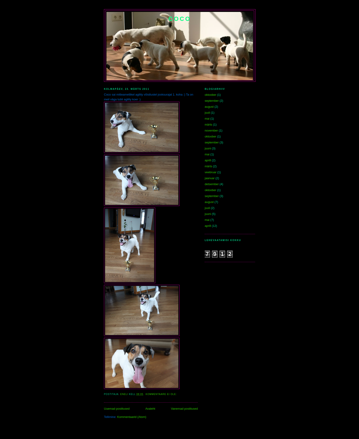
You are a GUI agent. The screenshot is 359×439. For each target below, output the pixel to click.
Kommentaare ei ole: (162, 394)
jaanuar (210, 178)
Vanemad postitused (184, 408)
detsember (212, 184)
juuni (208, 148)
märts (208, 124)
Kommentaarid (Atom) (131, 417)
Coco (180, 18)
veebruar (210, 172)
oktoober (210, 94)
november (211, 130)
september (212, 100)
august (209, 106)
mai (207, 118)
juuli (207, 112)
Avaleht (150, 408)
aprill (208, 160)
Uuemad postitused (117, 408)
